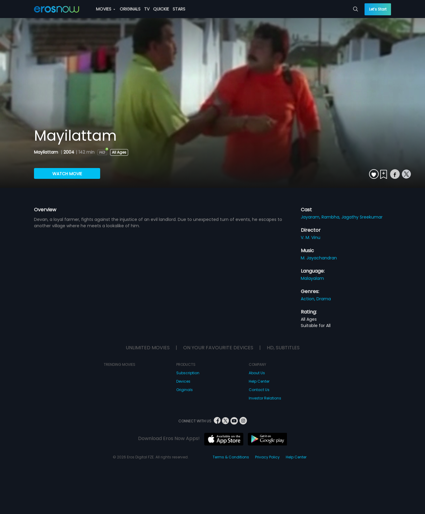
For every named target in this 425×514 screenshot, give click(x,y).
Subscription (187, 372)
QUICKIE (161, 9)
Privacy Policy (267, 457)
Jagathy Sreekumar (362, 217)
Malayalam (312, 278)
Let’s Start (378, 9)
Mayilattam (46, 152)
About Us (257, 372)
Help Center (259, 381)
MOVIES (105, 9)
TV (146, 9)
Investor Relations (265, 398)
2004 (68, 152)
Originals (184, 389)
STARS (179, 9)
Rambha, (331, 217)
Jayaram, (311, 217)
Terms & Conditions (231, 457)
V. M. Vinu (310, 237)
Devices (183, 381)
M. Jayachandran (319, 258)
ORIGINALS (130, 9)
